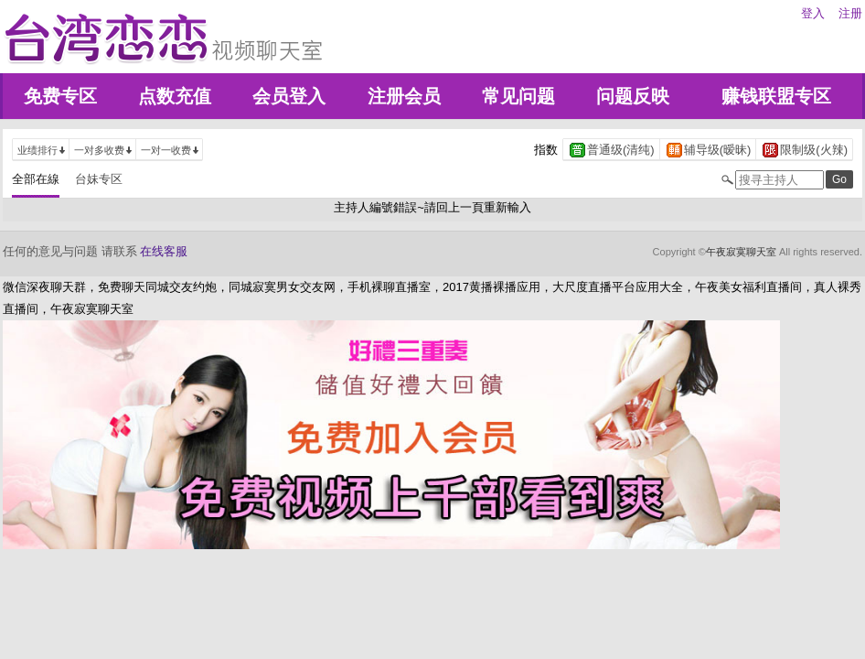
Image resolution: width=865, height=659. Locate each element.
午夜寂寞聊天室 (741, 251)
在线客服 (163, 251)
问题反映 (632, 96)
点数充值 (174, 96)
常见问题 (518, 96)
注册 (850, 13)
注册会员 (404, 96)
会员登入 (289, 96)
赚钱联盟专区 (776, 96)
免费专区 (60, 96)
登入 (813, 13)
